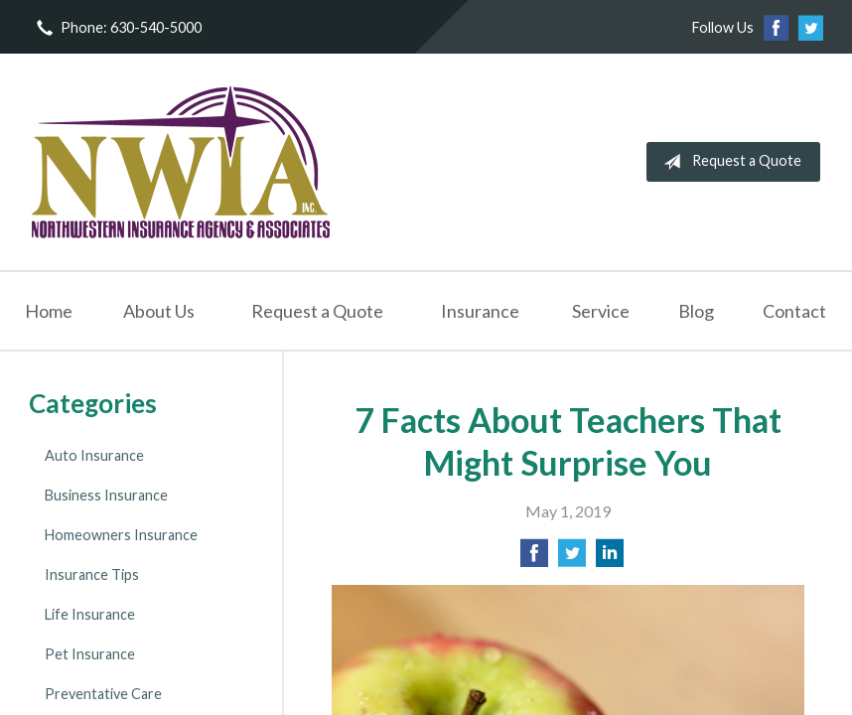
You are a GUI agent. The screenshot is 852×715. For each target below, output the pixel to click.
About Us (159, 311)
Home (48, 311)
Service (601, 311)
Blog (696, 311)
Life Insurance (90, 614)
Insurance (480, 311)
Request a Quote (728, 162)
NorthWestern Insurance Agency (181, 161)
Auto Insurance (94, 455)
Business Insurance (106, 495)
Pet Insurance (90, 653)
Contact (794, 311)
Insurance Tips (92, 574)
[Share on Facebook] (534, 558)
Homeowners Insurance (121, 534)
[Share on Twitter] (572, 558)
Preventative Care (103, 693)
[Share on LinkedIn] (610, 558)
